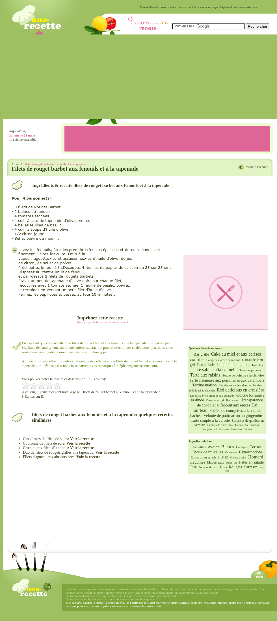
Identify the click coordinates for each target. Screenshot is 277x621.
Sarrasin (250, 467)
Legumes (197, 462)
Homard (255, 457)
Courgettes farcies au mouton (223, 360)
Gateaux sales (238, 457)
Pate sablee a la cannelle (215, 369)
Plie (194, 467)
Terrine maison (204, 385)
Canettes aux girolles (218, 400)
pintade (98, 602)
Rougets (235, 467)
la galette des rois (138, 602)
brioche (222, 602)
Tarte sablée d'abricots (241, 429)
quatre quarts (237, 602)
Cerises (255, 447)
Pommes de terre (208, 467)
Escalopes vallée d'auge (235, 385)
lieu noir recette (160, 602)
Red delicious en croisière (240, 390)
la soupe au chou (115, 602)
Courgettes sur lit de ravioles (215, 429)
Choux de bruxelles (207, 452)
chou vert (196, 602)
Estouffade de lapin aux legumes (223, 364)
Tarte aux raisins (205, 375)
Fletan (223, 457)
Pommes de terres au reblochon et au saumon (233, 425)
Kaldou (235, 400)
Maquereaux (215, 462)
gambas (251, 602)
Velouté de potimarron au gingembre (233, 415)
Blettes (227, 446)
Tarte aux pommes (250, 370)
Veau (227, 470)
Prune (223, 467)
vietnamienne (132, 606)
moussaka (210, 602)
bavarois (147, 606)
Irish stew (257, 365)
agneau (184, 602)
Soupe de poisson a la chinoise (243, 375)
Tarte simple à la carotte (210, 420)
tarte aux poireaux (77, 606)
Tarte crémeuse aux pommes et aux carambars (226, 380)
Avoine (213, 447)
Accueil (16, 164)
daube (175, 602)
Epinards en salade (203, 457)
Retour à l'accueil (256, 167)
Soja (261, 467)
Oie (235, 463)
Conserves (231, 452)
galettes (87, 602)
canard (77, 602)
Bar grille (201, 354)
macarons (95, 606)
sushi (157, 606)
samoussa (263, 602)
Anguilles (199, 447)
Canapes (242, 447)
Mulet (229, 463)
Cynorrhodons (250, 452)
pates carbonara (113, 606)
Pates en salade (251, 462)
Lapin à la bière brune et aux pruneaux (212, 395)
